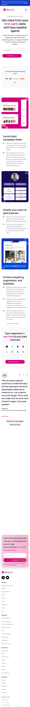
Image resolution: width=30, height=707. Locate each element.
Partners (4, 683)
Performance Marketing (7, 624)
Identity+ (4, 598)
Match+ (3, 601)
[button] (25, 10)
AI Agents (4, 588)
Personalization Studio (7, 585)
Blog (3, 653)
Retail (3, 630)
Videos (3, 666)
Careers (3, 689)
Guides (3, 660)
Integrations (5, 604)
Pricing (3, 607)
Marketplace (5, 640)
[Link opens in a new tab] (11, 416)
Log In (3, 611)
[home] (8, 9)
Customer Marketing (7, 621)
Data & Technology (6, 627)
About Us (4, 680)
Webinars (4, 663)
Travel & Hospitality (6, 634)
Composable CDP (6, 591)
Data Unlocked (5, 656)
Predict (3, 595)
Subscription (5, 637)
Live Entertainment (6, 618)
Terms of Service (6, 702)
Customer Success (6, 643)
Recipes (3, 669)
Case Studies (5, 650)
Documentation (5, 673)
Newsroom (4, 686)
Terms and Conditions (11, 564)
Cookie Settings (5, 705)
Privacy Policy (5, 699)
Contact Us (4, 692)
